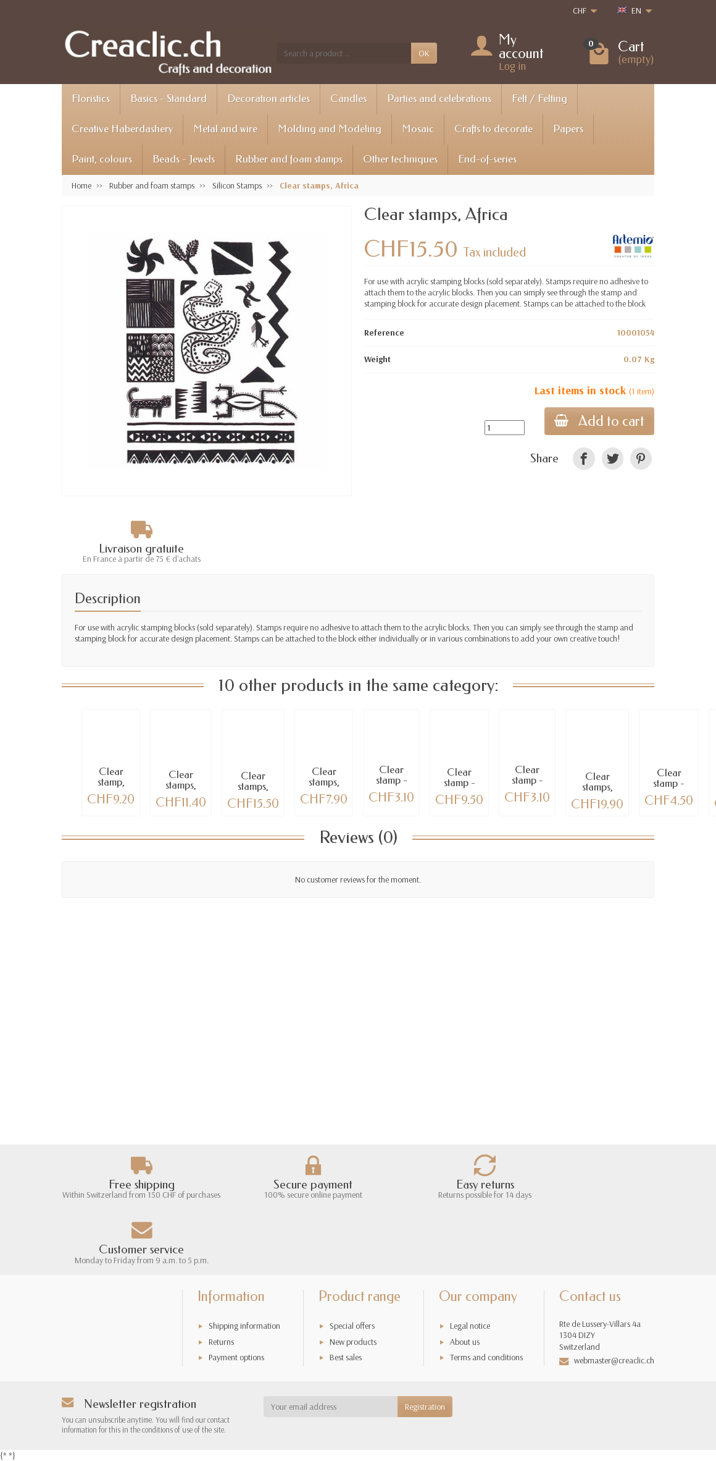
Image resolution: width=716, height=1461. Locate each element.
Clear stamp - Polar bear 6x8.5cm (459, 787)
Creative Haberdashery (122, 129)
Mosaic (418, 129)
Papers (568, 129)
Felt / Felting (539, 98)
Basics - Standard (168, 98)
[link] (583, 458)
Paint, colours (102, 159)
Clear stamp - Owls (527, 780)
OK (424, 53)
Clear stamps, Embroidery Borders (181, 790)
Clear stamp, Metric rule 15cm (111, 787)
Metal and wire (225, 129)
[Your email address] (331, 1406)
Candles (348, 98)
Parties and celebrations (439, 98)
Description (108, 598)
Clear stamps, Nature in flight (597, 792)
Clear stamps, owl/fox (324, 782)
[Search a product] (344, 53)
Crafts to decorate (493, 129)
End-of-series (487, 159)
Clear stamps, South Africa (253, 791)
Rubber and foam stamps (289, 159)
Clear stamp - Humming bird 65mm (669, 788)
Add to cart (599, 421)
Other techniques (400, 159)
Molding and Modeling (329, 129)
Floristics (91, 98)
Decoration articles (268, 98)
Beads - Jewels (183, 159)
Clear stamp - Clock (391, 780)
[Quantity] (505, 427)
